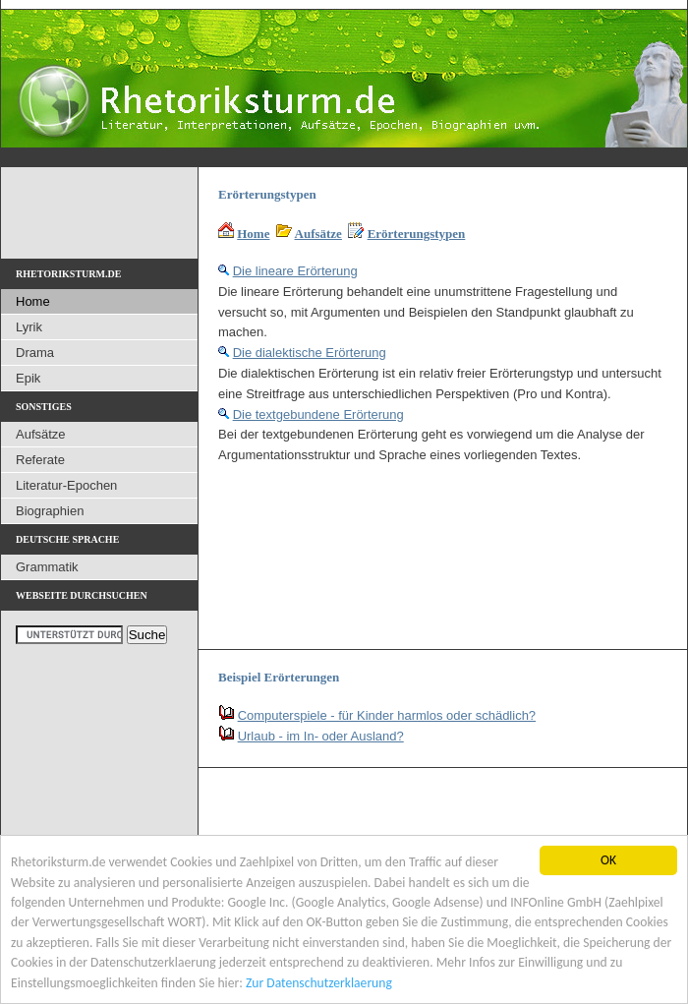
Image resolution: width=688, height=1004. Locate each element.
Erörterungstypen (417, 233)
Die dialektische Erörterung (309, 352)
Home (253, 233)
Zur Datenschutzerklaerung (319, 982)
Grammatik (47, 567)
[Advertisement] (298, 548)
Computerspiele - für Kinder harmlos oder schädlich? (387, 715)
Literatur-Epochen (66, 485)
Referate (40, 459)
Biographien (50, 510)
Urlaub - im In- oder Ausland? (321, 736)
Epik (28, 378)
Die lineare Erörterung (295, 271)
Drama (35, 352)
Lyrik (29, 327)
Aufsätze (318, 233)
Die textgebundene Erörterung (318, 414)
